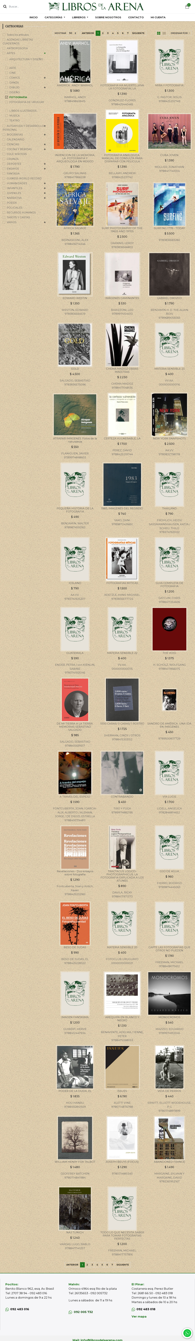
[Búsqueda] (4, 6)
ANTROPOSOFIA (17, 48)
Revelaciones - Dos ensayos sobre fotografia (75, 873)
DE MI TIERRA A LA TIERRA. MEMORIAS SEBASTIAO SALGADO (75, 726)
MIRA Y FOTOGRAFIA (169, 85)
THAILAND (169, 508)
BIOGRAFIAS (15, 134)
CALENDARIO (15, 139)
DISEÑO (14, 92)
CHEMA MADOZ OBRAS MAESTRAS (122, 370)
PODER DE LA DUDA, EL (75, 1091)
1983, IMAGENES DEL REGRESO (122, 508)
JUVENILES (14, 193)
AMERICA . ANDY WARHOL (75, 85)
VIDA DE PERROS (169, 1091)
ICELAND (75, 583)
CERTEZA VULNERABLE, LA (122, 438)
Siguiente (138, 33)
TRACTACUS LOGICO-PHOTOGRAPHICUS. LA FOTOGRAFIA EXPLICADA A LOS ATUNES (122, 876)
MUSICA (14, 115)
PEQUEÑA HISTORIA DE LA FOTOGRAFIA (75, 510)
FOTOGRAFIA (18, 97)
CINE (12, 72)
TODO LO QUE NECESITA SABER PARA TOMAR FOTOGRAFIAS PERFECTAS (122, 1235)
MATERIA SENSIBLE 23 (169, 368)
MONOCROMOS (169, 1017)
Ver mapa (139, 1316)
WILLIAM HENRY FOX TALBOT (75, 1161)
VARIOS (11, 222)
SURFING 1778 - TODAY (169, 228)
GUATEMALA (75, 653)
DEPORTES (14, 163)
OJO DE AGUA (169, 871)
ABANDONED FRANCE (169, 1161)
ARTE (12, 68)
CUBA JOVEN (169, 155)
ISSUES (122, 1091)
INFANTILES (14, 188)
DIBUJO (14, 87)
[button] (180, 33)
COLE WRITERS (17, 154)
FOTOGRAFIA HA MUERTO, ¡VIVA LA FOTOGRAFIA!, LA (122, 87)
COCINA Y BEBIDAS (19, 149)
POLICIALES (14, 207)
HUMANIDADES (17, 183)
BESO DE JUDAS (75, 947)
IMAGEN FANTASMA (75, 1017)
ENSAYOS (13, 168)
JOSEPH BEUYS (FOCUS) (122, 1161)
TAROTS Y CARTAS (18, 217)
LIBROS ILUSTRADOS (23, 110)
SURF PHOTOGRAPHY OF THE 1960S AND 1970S (122, 229)
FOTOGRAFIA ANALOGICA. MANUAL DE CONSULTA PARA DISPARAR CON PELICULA (122, 158)
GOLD (75, 368)
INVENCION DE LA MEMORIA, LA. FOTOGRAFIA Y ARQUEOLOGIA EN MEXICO (75, 158)
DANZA (14, 82)
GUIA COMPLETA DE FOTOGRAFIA (169, 584)
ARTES (11, 53)
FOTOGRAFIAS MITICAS (122, 583)
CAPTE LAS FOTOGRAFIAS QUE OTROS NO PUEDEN (169, 949)
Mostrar (60, 33)
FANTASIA (13, 173)
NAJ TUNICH (75, 1232)
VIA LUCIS (169, 796)
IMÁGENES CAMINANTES (122, 298)
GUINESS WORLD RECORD (24, 178)
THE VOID (169, 653)
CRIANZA (13, 159)
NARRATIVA (14, 198)
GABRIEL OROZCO (169, 298)
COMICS (14, 77)
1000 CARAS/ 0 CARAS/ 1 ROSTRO (122, 723)
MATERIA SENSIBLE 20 (122, 947)
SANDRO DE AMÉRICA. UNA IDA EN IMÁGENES (169, 725)
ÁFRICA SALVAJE (75, 228)
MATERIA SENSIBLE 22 (122, 653)
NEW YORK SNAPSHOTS (169, 438)
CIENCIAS (13, 144)
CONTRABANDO (122, 796)
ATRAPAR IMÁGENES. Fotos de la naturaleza (75, 440)
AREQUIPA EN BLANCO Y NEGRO (122, 1019)
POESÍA (12, 202)
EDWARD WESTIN (75, 298)
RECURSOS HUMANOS (21, 212)
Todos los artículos (18, 34)
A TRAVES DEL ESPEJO (75, 796)
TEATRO (14, 120)
